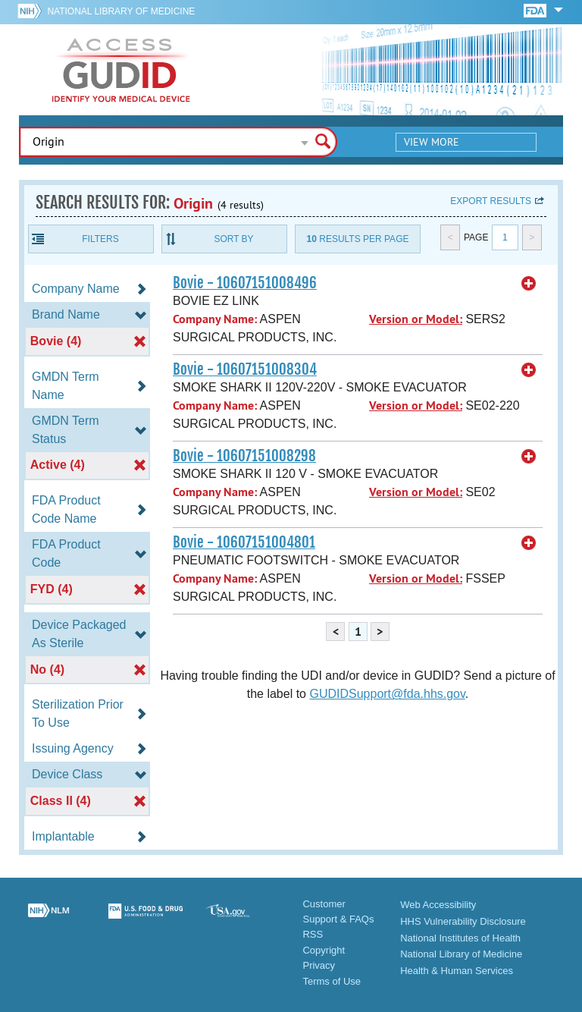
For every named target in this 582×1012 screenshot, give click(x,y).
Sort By (233, 239)
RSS (312, 934)
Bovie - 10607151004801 (244, 542)
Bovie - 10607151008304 (245, 369)
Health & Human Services (456, 970)
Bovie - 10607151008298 (244, 456)
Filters (100, 239)
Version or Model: (415, 319)
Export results (490, 201)
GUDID (121, 69)
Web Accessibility (438, 904)
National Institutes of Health (460, 938)
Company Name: (215, 319)
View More (431, 142)
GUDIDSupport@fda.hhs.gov (387, 693)
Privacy (318, 965)
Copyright (323, 950)
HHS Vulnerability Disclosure (463, 921)
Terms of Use (331, 981)
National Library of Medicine (121, 11)
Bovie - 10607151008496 (245, 283)
